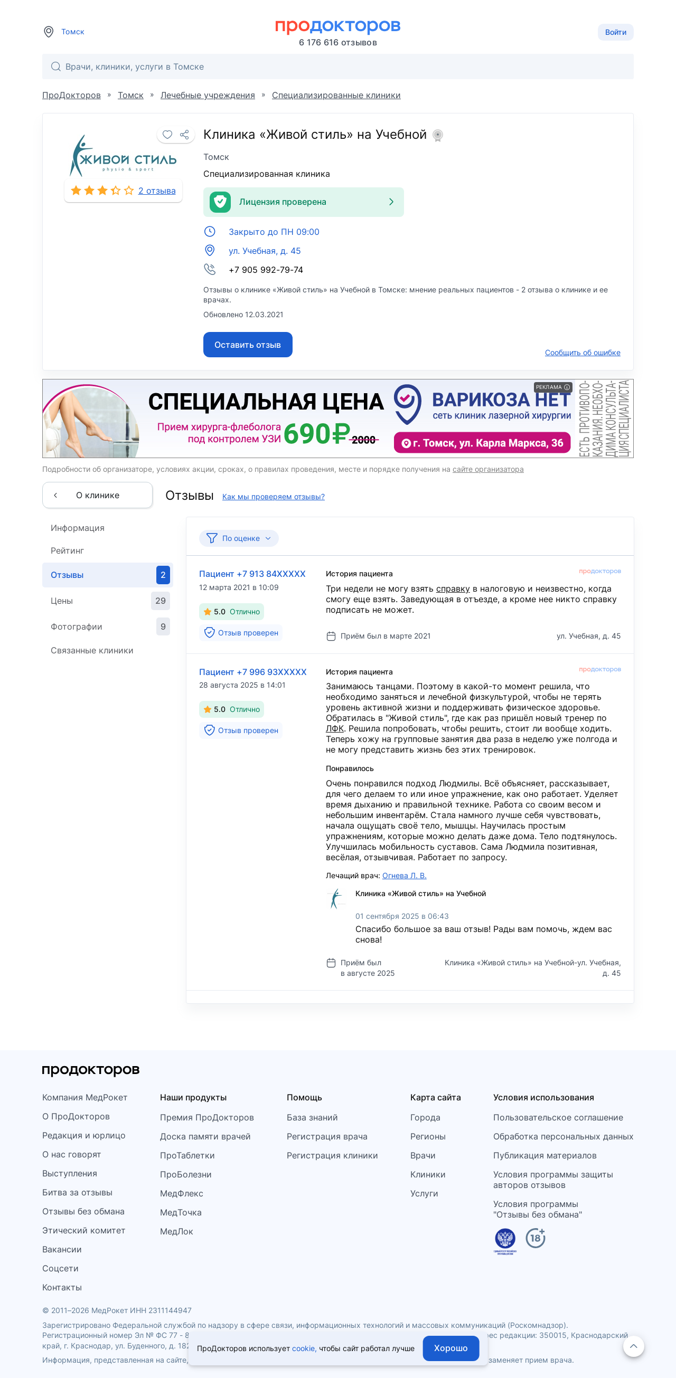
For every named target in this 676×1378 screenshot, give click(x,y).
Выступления (69, 1173)
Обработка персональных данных (563, 1136)
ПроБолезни (186, 1174)
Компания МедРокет (85, 1097)
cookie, (304, 1348)
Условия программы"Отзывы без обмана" (537, 1209)
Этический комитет (84, 1230)
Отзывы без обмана (83, 1211)
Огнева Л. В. (404, 875)
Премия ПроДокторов (207, 1117)
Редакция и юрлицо (84, 1135)
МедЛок (176, 1231)
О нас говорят (71, 1154)
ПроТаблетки (187, 1155)
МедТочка (181, 1212)
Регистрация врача (327, 1136)
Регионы (428, 1136)
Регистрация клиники (332, 1155)
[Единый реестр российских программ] (505, 1243)
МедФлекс (181, 1193)
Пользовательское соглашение (558, 1117)
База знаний (312, 1117)
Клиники (428, 1174)
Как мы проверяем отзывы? (273, 496)
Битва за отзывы (77, 1192)
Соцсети (60, 1268)
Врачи (423, 1155)
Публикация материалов (545, 1155)
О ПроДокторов (76, 1116)
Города (425, 1117)
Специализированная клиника (266, 173)
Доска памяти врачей (205, 1136)
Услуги (424, 1193)
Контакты (62, 1287)
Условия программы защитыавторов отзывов (553, 1179)
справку (453, 588)
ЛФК (335, 728)
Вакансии (62, 1249)
